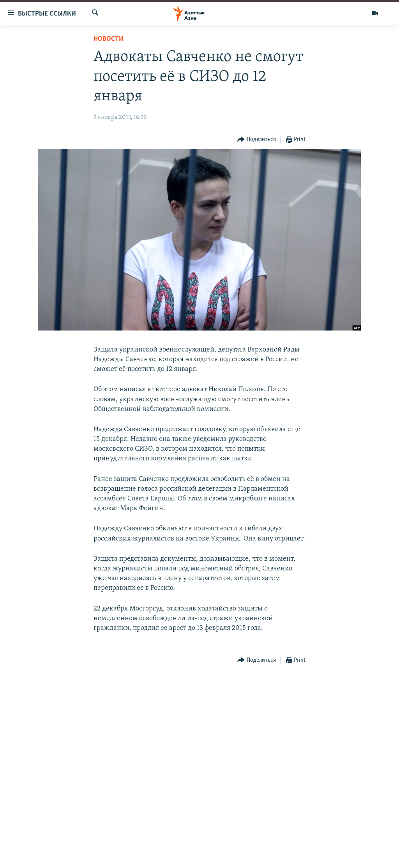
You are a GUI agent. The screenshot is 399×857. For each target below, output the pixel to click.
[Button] (256, 140)
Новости (109, 39)
